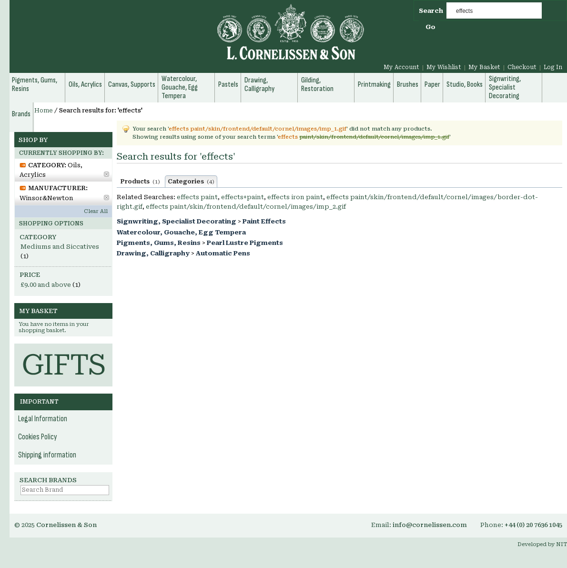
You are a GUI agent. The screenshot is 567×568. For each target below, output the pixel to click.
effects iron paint (295, 197)
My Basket (484, 67)
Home (43, 110)
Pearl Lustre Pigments (245, 242)
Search (431, 10)
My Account (401, 67)
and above (45, 284)
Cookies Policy (37, 437)
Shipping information (47, 455)
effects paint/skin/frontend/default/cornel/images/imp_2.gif (246, 206)
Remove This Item (106, 174)
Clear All (96, 211)
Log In (553, 67)
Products (140, 181)
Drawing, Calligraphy (153, 253)
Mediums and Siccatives (59, 246)
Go (430, 26)
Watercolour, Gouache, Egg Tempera (181, 232)
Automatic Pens (223, 253)
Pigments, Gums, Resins (159, 242)
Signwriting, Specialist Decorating (176, 221)
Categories (191, 181)
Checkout (522, 67)
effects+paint (242, 197)
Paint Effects (264, 221)
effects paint (197, 197)
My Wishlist (443, 67)
